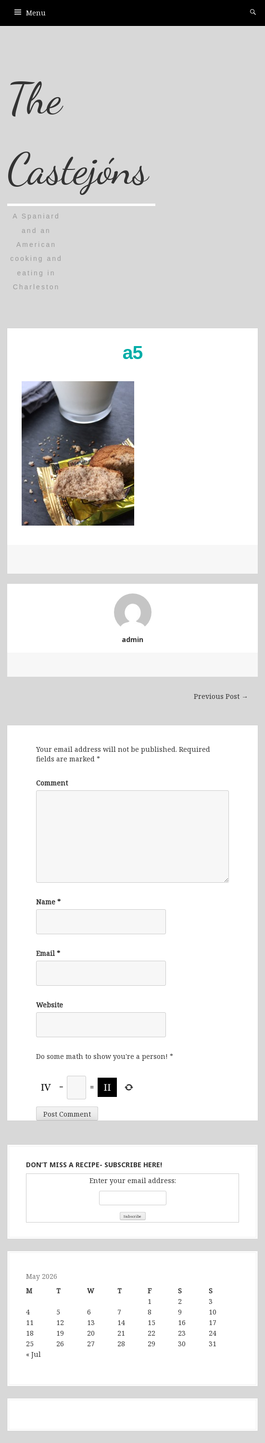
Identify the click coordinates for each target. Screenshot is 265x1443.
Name (48, 901)
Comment (52, 782)
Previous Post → (221, 696)
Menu (36, 12)
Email (48, 953)
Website (49, 1004)
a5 (132, 352)
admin (132, 639)
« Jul (33, 1354)
